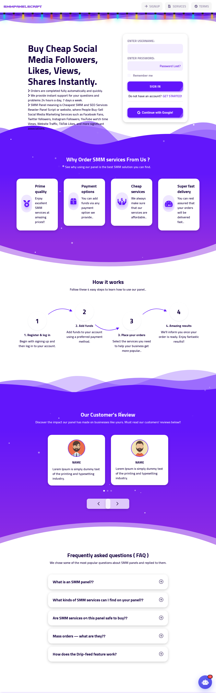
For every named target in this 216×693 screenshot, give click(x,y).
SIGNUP (152, 6)
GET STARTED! (172, 96)
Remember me (143, 75)
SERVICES (177, 6)
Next (126, 503)
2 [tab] (107, 491)
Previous (90, 503)
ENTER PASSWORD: (140, 58)
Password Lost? (170, 66)
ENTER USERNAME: (140, 40)
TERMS (201, 6)
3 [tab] (111, 491)
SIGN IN (155, 86)
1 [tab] (104, 491)
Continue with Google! (155, 112)
